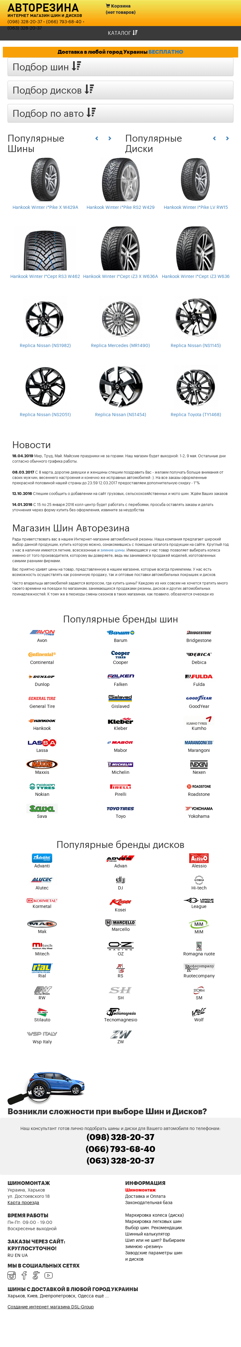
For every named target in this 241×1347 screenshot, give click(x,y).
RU (10, 1255)
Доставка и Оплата (145, 1196)
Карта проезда (23, 1203)
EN (17, 1255)
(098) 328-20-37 (25, 22)
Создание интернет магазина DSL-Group (51, 1307)
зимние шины (112, 550)
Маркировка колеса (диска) (154, 1215)
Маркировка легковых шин (153, 1221)
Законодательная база (149, 1203)
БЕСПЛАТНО (165, 52)
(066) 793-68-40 (64, 22)
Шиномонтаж (140, 1190)
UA (25, 1255)
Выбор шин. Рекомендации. (154, 1228)
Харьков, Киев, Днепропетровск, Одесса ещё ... (58, 1296)
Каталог (122, 33)
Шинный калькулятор (147, 1234)
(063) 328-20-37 (25, 28)
